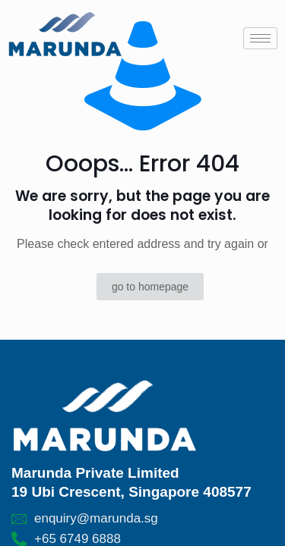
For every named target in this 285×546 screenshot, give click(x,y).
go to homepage (150, 287)
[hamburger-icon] (260, 38)
